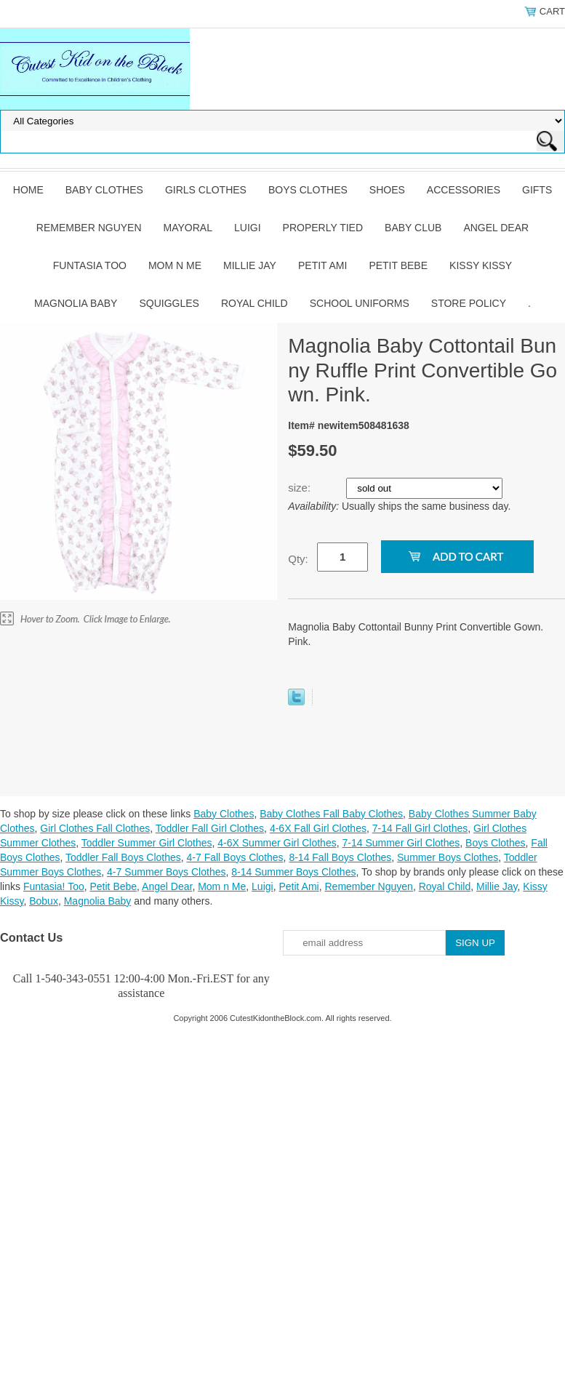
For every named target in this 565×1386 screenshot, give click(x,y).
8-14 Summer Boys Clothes (293, 872)
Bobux (43, 901)
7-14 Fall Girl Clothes (420, 828)
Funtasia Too (90, 265)
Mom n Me (174, 265)
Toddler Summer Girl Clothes (146, 843)
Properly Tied (323, 227)
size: (300, 487)
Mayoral (188, 227)
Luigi (247, 227)
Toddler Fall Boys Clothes (123, 857)
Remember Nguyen (89, 227)
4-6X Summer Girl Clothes (276, 843)
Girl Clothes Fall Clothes (95, 828)
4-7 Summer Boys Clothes (166, 872)
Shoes (387, 190)
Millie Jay (249, 265)
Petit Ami (322, 265)
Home (28, 190)
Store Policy (468, 303)
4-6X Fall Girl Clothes (318, 828)
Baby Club (413, 227)
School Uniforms (359, 303)
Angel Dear (496, 227)
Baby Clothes (104, 190)
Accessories (463, 190)
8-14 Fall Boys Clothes (340, 857)
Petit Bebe (398, 265)
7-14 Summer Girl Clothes (401, 843)
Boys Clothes (308, 190)
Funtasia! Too (53, 886)
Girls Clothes (206, 190)
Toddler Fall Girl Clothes (210, 828)
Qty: (298, 559)
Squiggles (169, 303)
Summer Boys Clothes (447, 857)
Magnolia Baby (75, 303)
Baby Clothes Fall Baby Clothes (331, 814)
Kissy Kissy (480, 265)
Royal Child (254, 303)
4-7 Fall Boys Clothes (235, 857)
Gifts (537, 190)
